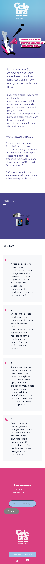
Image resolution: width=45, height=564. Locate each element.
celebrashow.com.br (22, 554)
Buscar (11, 511)
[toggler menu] (22, 25)
